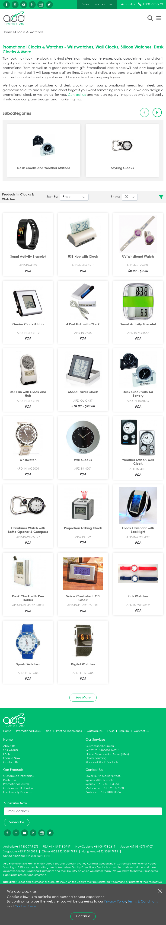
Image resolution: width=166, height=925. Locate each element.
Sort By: (52, 196)
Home (7, 32)
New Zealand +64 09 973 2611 (95, 846)
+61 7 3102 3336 (110, 792)
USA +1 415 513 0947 (56, 846)
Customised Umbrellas (18, 788)
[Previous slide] (144, 112)
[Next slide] (157, 112)
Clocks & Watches (29, 32)
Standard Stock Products (102, 762)
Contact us (77, 94)
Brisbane (91, 792)
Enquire (124, 731)
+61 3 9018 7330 (113, 788)
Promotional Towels (16, 784)
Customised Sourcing (100, 746)
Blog (48, 731)
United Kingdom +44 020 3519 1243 (26, 856)
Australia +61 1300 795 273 (20, 846)
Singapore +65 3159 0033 (20, 851)
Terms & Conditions (143, 901)
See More (83, 697)
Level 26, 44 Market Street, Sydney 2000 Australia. (103, 778)
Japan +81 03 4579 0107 (136, 846)
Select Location (94, 4)
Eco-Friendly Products (17, 792)
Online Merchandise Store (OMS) (107, 754)
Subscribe (16, 822)
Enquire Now (11, 758)
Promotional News (28, 731)
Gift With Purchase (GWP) (102, 750)
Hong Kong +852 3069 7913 (100, 851)
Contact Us (141, 731)
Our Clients (10, 750)
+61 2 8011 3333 (108, 784)
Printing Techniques (69, 731)
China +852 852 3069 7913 (59, 851)
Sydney (90, 784)
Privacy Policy (115, 901)
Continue (83, 916)
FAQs (110, 731)
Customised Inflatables (18, 776)
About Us (9, 746)
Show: (115, 196)
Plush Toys (9, 780)
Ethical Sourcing (96, 758)
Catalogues (94, 731)
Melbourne (93, 788)
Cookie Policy (25, 906)
